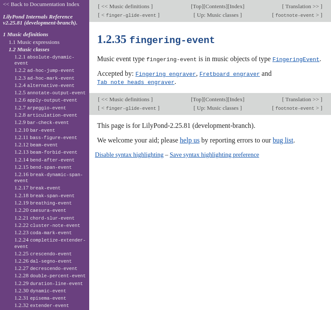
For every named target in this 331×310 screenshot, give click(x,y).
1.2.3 (44, 77)
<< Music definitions (125, 6)
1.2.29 (48, 283)
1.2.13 (45, 152)
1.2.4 (44, 85)
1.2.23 (43, 232)
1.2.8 (45, 115)
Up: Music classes (217, 15)
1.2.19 (43, 202)
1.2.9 (41, 122)
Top (197, 6)
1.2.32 (41, 305)
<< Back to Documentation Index (41, 4)
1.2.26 (43, 260)
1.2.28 (50, 275)
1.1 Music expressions (34, 42)
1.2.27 (45, 268)
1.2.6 (45, 99)
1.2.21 (44, 217)
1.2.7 (40, 107)
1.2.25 (43, 253)
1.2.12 (36, 144)
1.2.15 (43, 167)
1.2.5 (50, 92)
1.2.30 (40, 290)
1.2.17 (37, 187)
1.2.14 (44, 159)
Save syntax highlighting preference (214, 153)
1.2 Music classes (29, 49)
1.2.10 (34, 130)
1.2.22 (47, 225)
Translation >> (302, 6)
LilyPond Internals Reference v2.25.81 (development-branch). (40, 19)
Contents (216, 6)
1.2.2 (44, 70)
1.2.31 (40, 297)
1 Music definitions (25, 34)
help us (190, 139)
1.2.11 (45, 137)
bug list (283, 139)
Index (236, 6)
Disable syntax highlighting (129, 153)
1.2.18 (44, 195)
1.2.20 (40, 210)
